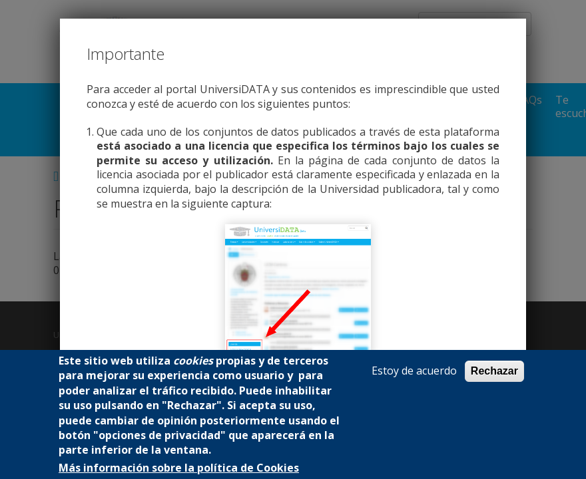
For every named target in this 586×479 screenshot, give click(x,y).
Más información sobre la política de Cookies (179, 468)
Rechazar (494, 371)
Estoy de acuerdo (414, 371)
